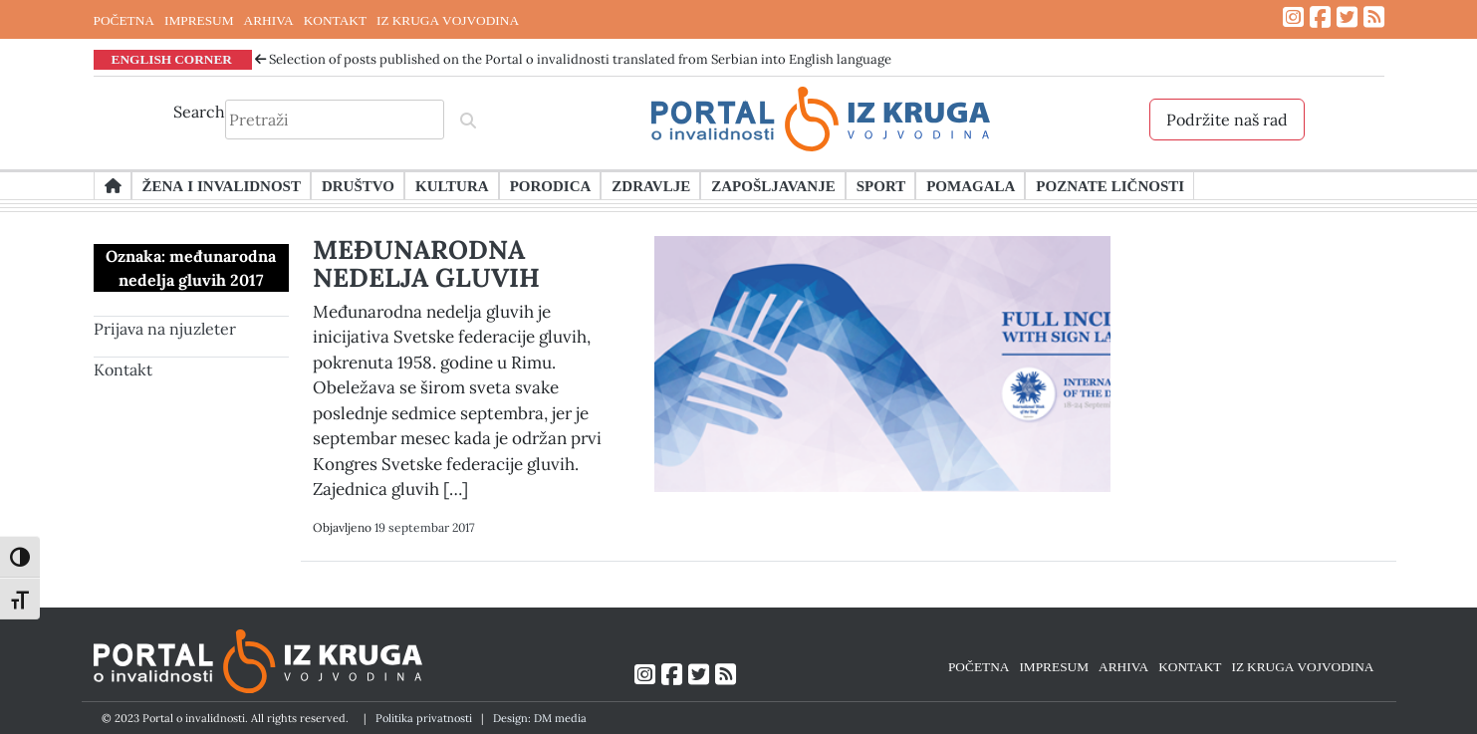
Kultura (452, 185)
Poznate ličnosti (1110, 185)
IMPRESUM (199, 20)
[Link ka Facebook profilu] (1320, 17)
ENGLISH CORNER (172, 59)
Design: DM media (540, 718)
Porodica (551, 185)
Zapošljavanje (773, 185)
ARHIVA (269, 20)
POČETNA (124, 20)
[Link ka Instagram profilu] (1293, 17)
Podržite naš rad (1227, 119)
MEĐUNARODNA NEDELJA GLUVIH (426, 263)
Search (199, 112)
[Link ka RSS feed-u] (1373, 17)
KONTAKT (335, 20)
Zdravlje (651, 185)
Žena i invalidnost (221, 185)
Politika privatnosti (423, 718)
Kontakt (123, 369)
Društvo (358, 185)
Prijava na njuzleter (165, 329)
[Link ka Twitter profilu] (1347, 17)
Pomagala (970, 185)
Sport (881, 185)
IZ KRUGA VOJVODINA (447, 20)
